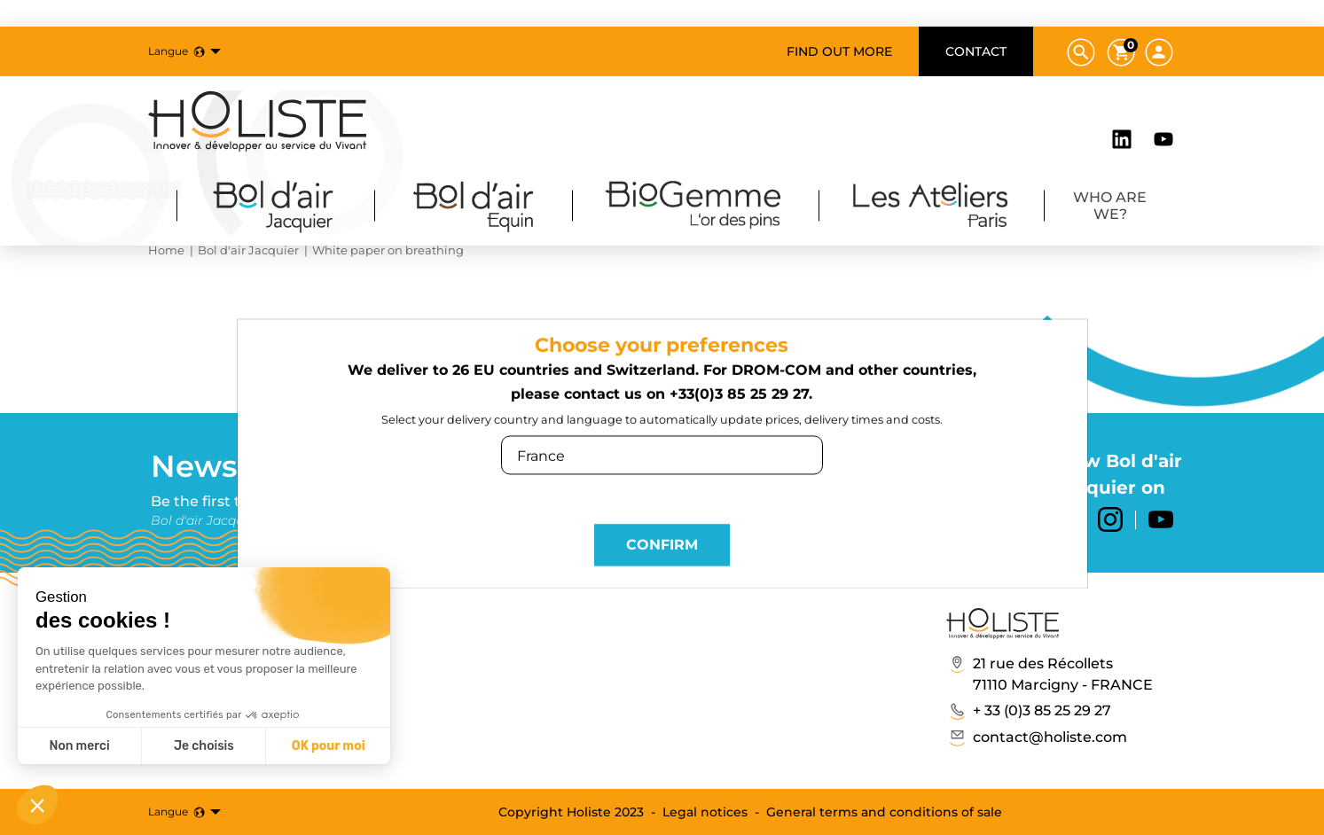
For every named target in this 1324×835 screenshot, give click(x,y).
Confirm (662, 549)
